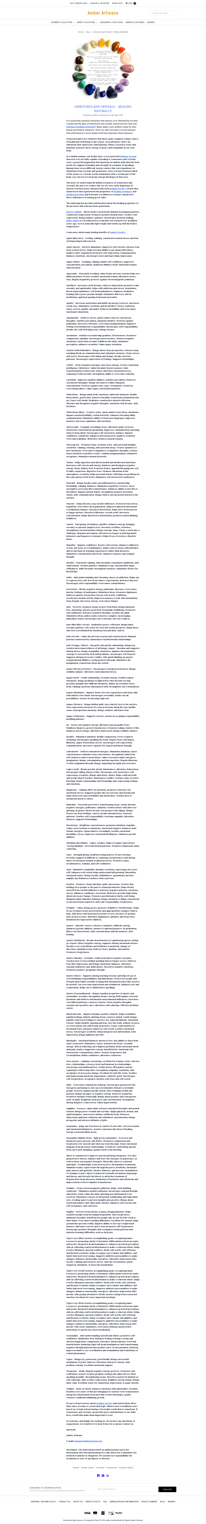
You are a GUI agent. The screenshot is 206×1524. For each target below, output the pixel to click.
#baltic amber (87, 1467)
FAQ (105, 1501)
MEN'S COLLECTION (87, 22)
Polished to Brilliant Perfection (80, 127)
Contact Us (64, 1501)
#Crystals (100, 1467)
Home (80, 32)
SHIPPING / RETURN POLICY (43, 1501)
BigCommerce (78, 1520)
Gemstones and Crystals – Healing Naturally (110, 32)
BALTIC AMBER (74, 211)
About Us (78, 1501)
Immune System (128, 156)
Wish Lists (117, 3)
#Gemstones (111, 1467)
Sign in (93, 3)
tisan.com (97, 1441)
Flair (96, 1520)
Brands (151, 22)
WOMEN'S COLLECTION (62, 22)
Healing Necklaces (123, 191)
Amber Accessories (135, 22)
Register (105, 3)
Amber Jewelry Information (124, 1501)
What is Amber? (149, 1501)
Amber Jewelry (117, 232)
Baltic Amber (72, 220)
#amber (76, 1467)
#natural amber (126, 1467)
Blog (88, 32)
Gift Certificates (78, 3)
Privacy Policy (93, 1501)
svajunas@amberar (82, 1441)
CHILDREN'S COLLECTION (111, 22)
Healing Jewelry (117, 188)
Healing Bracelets (75, 194)
